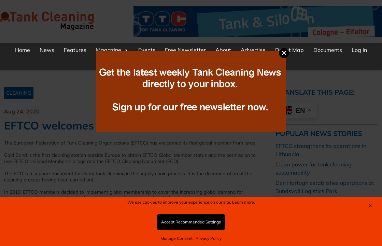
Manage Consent (176, 238)
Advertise (253, 49)
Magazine (112, 50)
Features (75, 49)
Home (22, 49)
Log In (359, 49)
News (47, 49)
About (223, 49)
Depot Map (289, 49)
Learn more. (243, 202)
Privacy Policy (209, 238)
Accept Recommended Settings (191, 221)
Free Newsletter (185, 49)
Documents (327, 49)
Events (146, 49)
